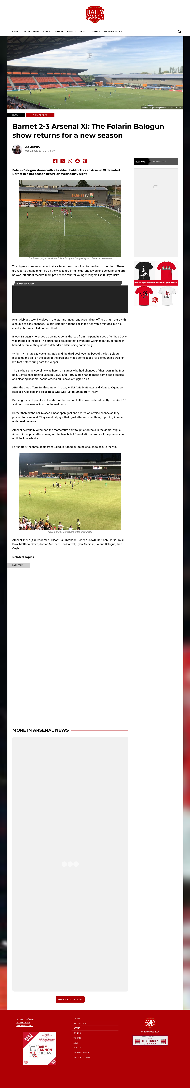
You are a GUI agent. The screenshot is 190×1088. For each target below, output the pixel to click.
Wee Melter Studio (24, 1025)
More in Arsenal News (40, 730)
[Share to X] (62, 161)
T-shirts (71, 31)
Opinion (58, 31)
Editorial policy (113, 31)
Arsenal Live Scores (25, 1019)
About (83, 31)
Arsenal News (31, 31)
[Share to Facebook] (55, 161)
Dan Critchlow (32, 147)
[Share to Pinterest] (84, 161)
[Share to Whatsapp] (70, 161)
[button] (179, 31)
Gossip (46, 31)
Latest (16, 31)
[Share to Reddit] (77, 161)
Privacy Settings (82, 1057)
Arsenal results (23, 1022)
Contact (95, 31)
